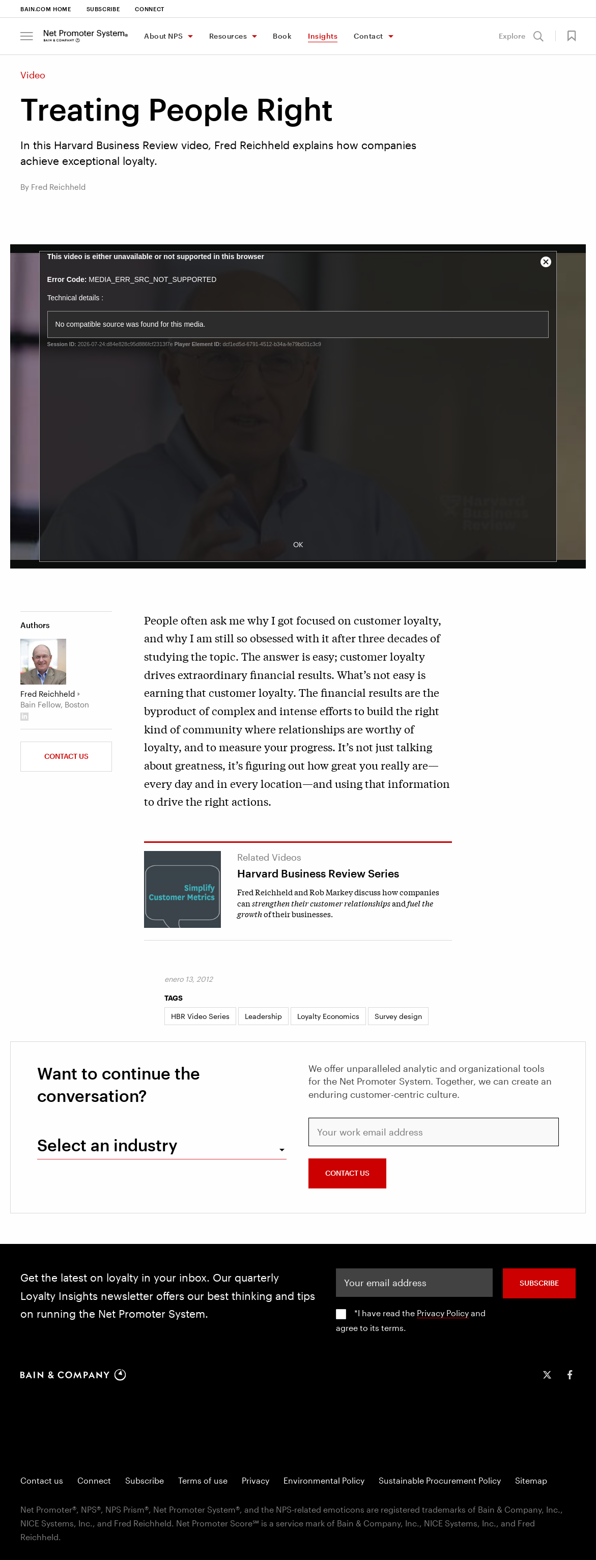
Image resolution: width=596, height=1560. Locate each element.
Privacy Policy (443, 1313)
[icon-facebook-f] (569, 1375)
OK (298, 544)
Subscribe (103, 9)
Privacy (255, 1480)
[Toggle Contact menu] (390, 37)
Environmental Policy (323, 1480)
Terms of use (203, 1480)
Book (282, 36)
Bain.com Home (45, 9)
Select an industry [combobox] (107, 1145)
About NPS (163, 36)
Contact (368, 36)
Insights (322, 36)
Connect (149, 9)
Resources (228, 36)
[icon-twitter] (547, 1375)
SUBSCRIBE (539, 1283)
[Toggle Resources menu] (253, 37)
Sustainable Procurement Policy (440, 1480)
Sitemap (531, 1480)
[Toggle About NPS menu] (190, 37)
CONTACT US (347, 1173)
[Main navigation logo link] (86, 36)
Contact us (66, 756)
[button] (26, 36)
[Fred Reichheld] (43, 662)
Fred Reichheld (47, 693)
